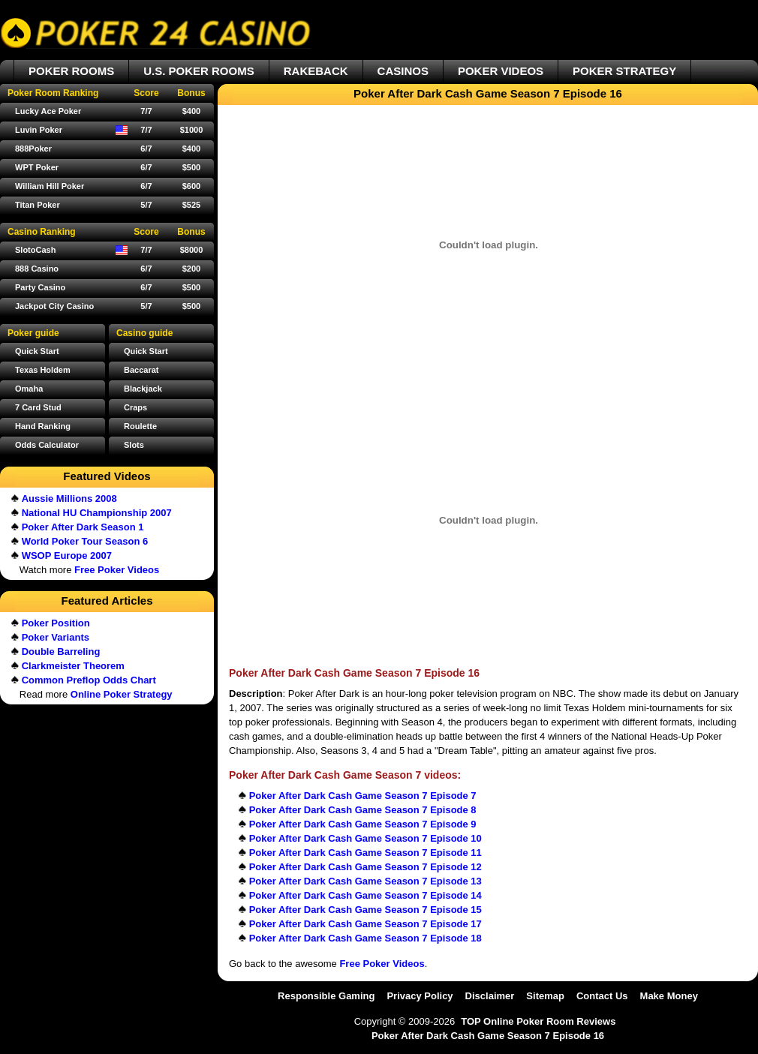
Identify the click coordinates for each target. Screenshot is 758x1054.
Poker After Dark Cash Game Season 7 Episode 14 (365, 895)
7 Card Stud (38, 407)
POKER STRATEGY (624, 71)
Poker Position (56, 623)
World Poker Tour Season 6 (85, 541)
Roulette (140, 426)
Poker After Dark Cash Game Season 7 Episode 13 (365, 881)
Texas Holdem (43, 369)
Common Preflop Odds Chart (89, 680)
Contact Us (602, 995)
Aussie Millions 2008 (69, 498)
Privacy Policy (420, 995)
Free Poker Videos (381, 963)
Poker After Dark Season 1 (83, 527)
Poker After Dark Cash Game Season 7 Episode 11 (365, 852)
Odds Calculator (47, 444)
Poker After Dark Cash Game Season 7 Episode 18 (365, 938)
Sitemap (545, 995)
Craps (135, 407)
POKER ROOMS (71, 71)
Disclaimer (490, 995)
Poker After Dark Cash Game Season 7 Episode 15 (365, 909)
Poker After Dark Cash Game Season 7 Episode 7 (363, 795)
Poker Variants (55, 637)
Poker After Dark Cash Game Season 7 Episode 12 (365, 866)
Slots (134, 444)
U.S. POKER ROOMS (198, 71)
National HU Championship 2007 (97, 512)
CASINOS (403, 71)
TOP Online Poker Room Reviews (538, 1021)
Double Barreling (61, 651)
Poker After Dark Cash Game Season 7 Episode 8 (363, 809)
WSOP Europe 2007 (67, 555)
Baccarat (141, 369)
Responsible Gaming (326, 995)
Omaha (29, 388)
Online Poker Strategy (122, 694)
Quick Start (146, 351)
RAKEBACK (316, 71)
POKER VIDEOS (500, 71)
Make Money (669, 995)
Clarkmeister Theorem (73, 665)
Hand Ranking (43, 426)
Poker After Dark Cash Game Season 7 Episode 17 (365, 923)
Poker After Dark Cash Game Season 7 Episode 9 (363, 824)
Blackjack (143, 388)
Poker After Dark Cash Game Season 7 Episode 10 (365, 838)
